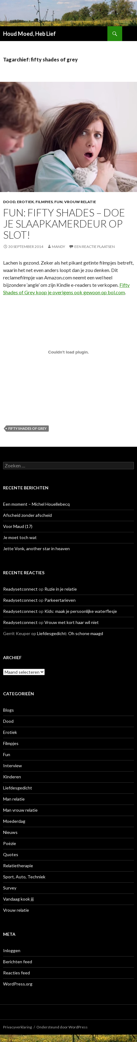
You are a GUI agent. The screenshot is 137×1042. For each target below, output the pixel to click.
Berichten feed (17, 961)
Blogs (8, 710)
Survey (9, 887)
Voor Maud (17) (17, 526)
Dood (9, 201)
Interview (12, 765)
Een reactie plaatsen (94, 246)
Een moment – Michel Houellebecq (36, 504)
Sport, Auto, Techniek (24, 876)
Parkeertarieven (60, 600)
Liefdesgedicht (17, 787)
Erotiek (25, 201)
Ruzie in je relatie (60, 589)
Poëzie (9, 843)
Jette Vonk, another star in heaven (36, 548)
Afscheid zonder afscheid (27, 515)
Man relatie (14, 798)
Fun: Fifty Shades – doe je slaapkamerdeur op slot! (64, 223)
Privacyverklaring (17, 1027)
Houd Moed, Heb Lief (29, 33)
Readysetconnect (20, 589)
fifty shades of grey (27, 428)
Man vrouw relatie (20, 810)
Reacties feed (16, 972)
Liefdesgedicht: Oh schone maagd (70, 633)
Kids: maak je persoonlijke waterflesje (80, 611)
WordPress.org (17, 983)
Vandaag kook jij (18, 899)
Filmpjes (44, 201)
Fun (58, 201)
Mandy (58, 246)
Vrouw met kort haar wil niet (71, 622)
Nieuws (10, 832)
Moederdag (14, 821)
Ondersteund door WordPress (62, 1027)
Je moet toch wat (20, 537)
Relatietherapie (18, 865)
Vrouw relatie (80, 201)
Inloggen (11, 950)
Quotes (10, 854)
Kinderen (12, 776)
